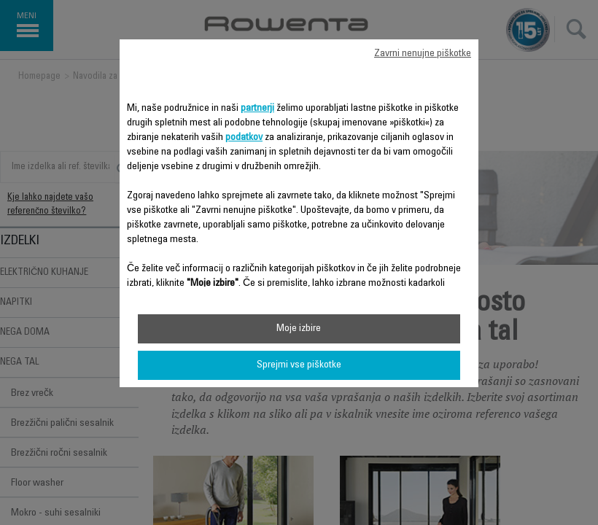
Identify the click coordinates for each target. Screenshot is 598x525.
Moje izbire (298, 329)
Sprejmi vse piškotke (299, 365)
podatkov (244, 138)
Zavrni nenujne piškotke (422, 54)
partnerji (257, 109)
